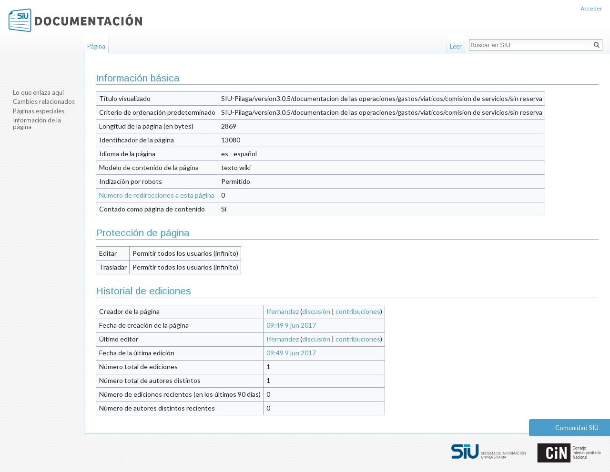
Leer (456, 46)
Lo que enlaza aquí (38, 92)
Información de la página (37, 123)
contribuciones (358, 311)
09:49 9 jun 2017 (291, 325)
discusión (316, 311)
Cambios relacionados (44, 101)
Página (96, 46)
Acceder (591, 8)
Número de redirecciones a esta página (156, 195)
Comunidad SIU (577, 428)
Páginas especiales (38, 111)
